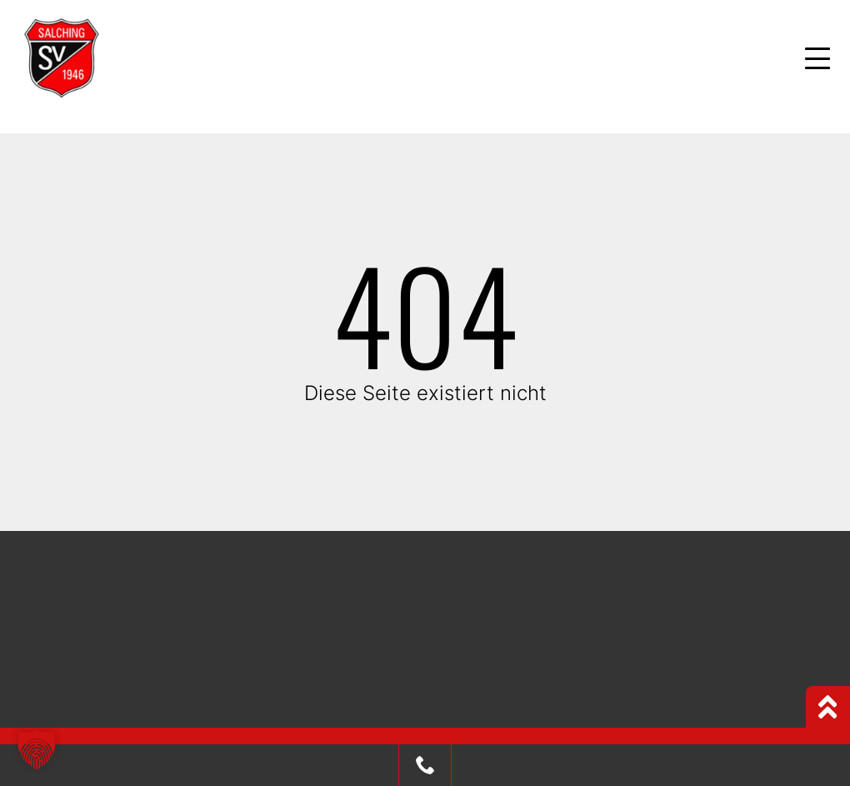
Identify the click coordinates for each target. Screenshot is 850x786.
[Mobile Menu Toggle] (817, 58)
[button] (36, 749)
